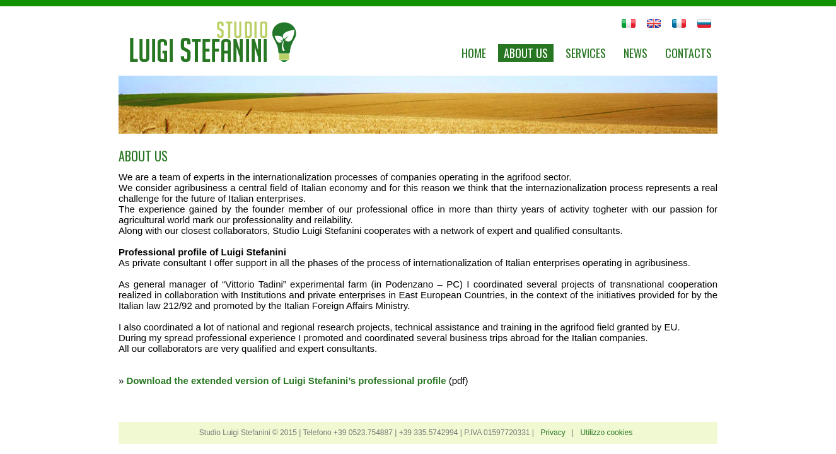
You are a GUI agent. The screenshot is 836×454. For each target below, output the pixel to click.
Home (474, 53)
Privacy (552, 432)
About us (526, 53)
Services (586, 53)
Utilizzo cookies (606, 432)
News (635, 53)
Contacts (688, 53)
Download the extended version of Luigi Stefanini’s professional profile (288, 380)
